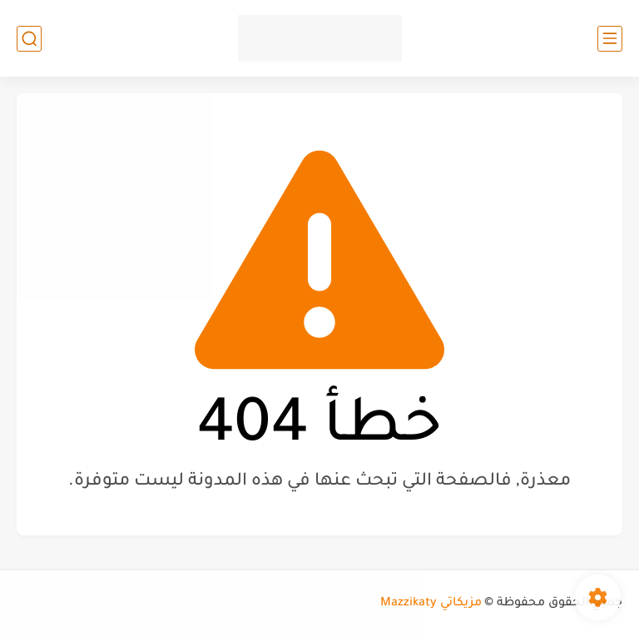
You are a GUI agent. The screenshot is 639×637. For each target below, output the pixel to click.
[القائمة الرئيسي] (609, 39)
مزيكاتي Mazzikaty (431, 603)
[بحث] (29, 39)
